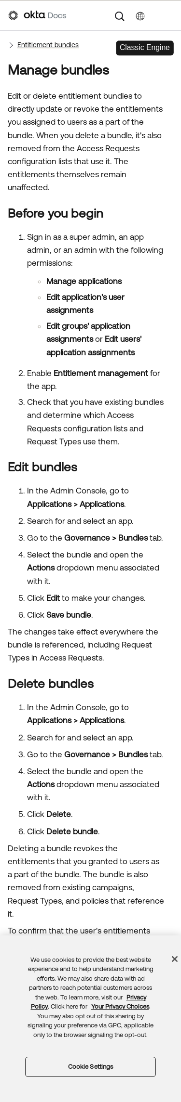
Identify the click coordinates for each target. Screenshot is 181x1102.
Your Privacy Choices (120, 1006)
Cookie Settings (90, 1066)
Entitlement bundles (48, 45)
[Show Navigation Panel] (168, 15)
